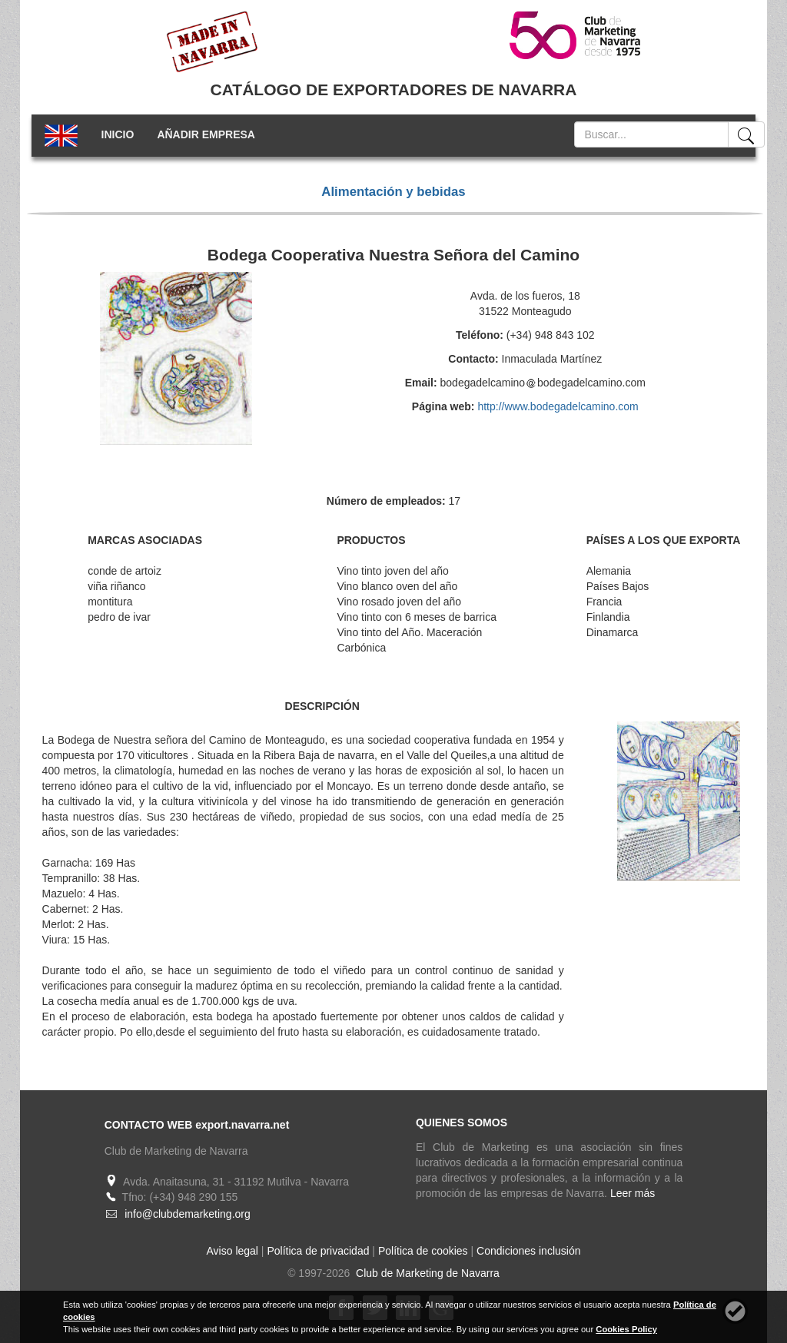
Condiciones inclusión (528, 1251)
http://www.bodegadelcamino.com (557, 406)
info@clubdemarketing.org (188, 1214)
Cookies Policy (626, 1329)
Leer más (632, 1193)
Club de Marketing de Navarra (426, 1273)
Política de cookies (423, 1251)
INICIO (117, 134)
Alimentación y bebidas (393, 191)
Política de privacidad (318, 1251)
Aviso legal (232, 1251)
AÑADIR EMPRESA (206, 134)
